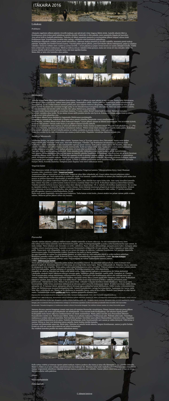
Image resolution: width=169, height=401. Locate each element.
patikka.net (61, 292)
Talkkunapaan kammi (46, 261)
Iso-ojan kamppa (119, 256)
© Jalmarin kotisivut (84, 394)
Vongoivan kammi (66, 172)
